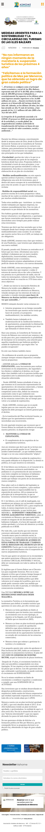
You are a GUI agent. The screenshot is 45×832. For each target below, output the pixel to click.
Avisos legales (8, 816)
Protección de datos (20, 816)
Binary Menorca (28, 822)
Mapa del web (25, 818)
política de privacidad (16, 789)
